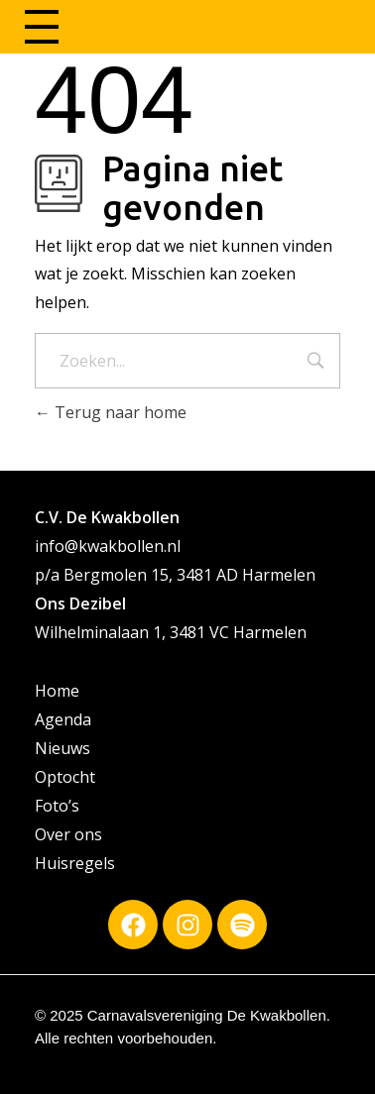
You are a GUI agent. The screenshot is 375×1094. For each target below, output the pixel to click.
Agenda (63, 719)
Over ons (68, 834)
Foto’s (57, 806)
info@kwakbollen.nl (108, 546)
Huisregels (75, 863)
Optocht (65, 777)
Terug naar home (111, 412)
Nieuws (62, 748)
